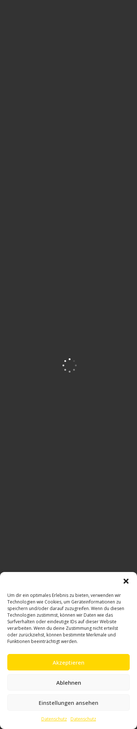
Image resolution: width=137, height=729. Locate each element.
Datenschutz (54, 719)
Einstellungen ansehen (68, 702)
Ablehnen (68, 682)
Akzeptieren (68, 662)
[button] (126, 581)
